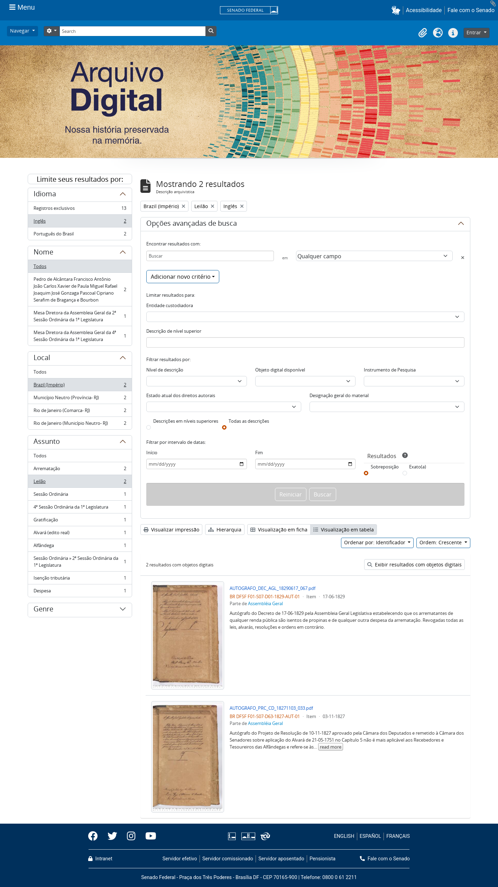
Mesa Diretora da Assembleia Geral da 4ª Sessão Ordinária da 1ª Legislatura (79, 335)
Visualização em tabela (343, 529)
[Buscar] (210, 256)
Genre (43, 610)
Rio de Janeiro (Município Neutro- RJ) (79, 424)
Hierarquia (224, 529)
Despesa (79, 592)
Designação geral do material (339, 395)
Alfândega (79, 547)
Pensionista (322, 859)
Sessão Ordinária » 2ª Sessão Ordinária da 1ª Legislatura (79, 561)
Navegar (20, 30)
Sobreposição (385, 467)
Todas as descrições (249, 421)
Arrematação (79, 470)
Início (151, 452)
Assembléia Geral (265, 603)
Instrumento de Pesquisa (390, 370)
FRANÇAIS (398, 836)
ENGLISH (344, 836)
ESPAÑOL (370, 836)
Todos (40, 266)
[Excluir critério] (462, 257)
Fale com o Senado (471, 10)
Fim (259, 452)
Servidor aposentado (281, 859)
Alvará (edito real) (79, 534)
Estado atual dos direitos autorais (180, 395)
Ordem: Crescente (441, 542)
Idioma (45, 194)
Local (42, 358)
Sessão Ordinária (79, 496)
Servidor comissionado (227, 859)
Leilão (79, 483)
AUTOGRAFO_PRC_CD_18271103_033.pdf (271, 708)
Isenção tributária (79, 579)
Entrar (474, 32)
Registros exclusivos (79, 210)
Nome (43, 253)
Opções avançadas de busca (191, 224)
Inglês (79, 222)
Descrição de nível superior (173, 331)
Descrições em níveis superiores (185, 421)
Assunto (47, 442)
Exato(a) (417, 467)
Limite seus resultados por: (80, 179)
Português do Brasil (79, 235)
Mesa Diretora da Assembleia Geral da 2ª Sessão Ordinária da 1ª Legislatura (79, 316)
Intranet (100, 859)
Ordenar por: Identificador (375, 542)
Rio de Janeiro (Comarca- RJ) (79, 412)
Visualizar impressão (171, 529)
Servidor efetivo (180, 859)
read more (330, 747)
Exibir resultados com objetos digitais (414, 564)
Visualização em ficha (278, 529)
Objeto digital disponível (280, 370)
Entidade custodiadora (169, 305)
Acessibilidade (424, 10)
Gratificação (79, 521)
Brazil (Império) (79, 386)
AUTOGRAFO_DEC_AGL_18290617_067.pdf (272, 588)
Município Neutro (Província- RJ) (79, 399)
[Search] (132, 31)
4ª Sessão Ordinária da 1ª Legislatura (79, 508)
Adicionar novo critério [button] (181, 276)
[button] (397, 10)
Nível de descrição (164, 370)
